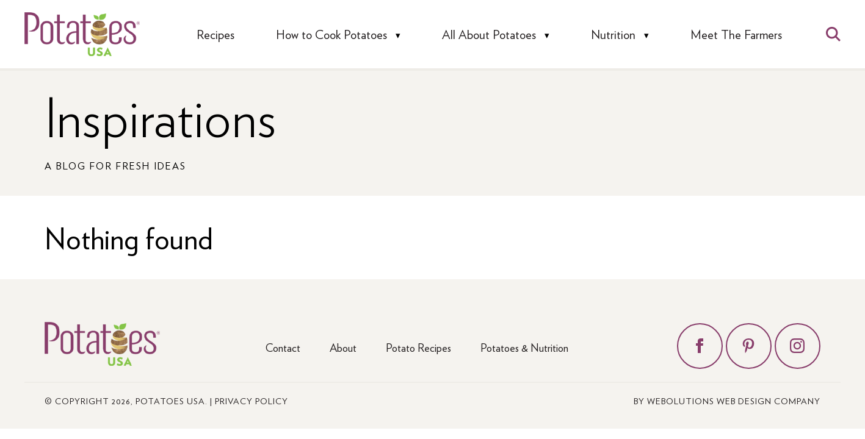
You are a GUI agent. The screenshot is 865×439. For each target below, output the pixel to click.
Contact (283, 347)
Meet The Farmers (736, 34)
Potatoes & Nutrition (524, 347)
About (343, 347)
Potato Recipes (418, 347)
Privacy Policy (251, 400)
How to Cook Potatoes (331, 34)
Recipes (215, 34)
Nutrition (613, 34)
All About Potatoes (489, 34)
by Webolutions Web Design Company (727, 400)
